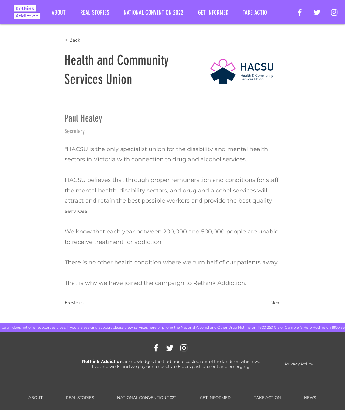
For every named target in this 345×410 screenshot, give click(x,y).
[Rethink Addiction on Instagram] (334, 12)
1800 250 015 (268, 327)
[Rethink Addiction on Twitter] (317, 12)
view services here (141, 327)
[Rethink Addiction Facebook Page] (299, 12)
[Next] (265, 302)
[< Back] (86, 40)
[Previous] (86, 302)
